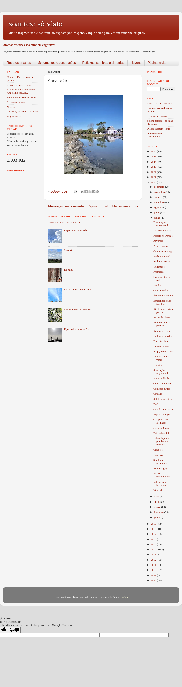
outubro (158, 197)
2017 (154, 533)
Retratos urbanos (19, 62)
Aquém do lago (161, 414)
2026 (154, 151)
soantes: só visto (36, 23)
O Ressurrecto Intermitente (154, 135)
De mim (68, 269)
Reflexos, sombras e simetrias (103, 62)
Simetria (68, 250)
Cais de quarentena (163, 409)
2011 (154, 564)
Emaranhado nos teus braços (162, 302)
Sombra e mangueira (160, 461)
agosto (158, 207)
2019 (154, 523)
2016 (154, 539)
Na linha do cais (161, 261)
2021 (154, 177)
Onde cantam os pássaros (77, 309)
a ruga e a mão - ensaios (159, 103)
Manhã (157, 285)
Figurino (158, 364)
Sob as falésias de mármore (78, 289)
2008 (154, 580)
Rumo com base (161, 330)
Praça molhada (161, 378)
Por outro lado (160, 341)
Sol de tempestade (163, 399)
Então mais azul (161, 256)
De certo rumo (161, 346)
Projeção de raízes (163, 351)
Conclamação (160, 290)
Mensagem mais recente (66, 206)
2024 (154, 161)
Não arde (158, 490)
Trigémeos (159, 266)
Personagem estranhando (161, 224)
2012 (154, 559)
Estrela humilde (161, 433)
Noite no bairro (161, 427)
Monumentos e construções (56, 62)
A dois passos (160, 245)
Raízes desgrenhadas (162, 475)
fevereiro (159, 512)
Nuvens (136, 62)
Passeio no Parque (163, 235)
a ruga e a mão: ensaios (19, 84)
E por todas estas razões (76, 329)
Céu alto (157, 393)
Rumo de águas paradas (161, 324)
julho (157, 212)
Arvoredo (158, 240)
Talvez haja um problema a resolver (161, 441)
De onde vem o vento (161, 358)
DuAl (156, 404)
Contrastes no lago (163, 251)
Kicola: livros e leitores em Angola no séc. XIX (21, 91)
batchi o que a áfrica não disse (64, 222)
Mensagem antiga (125, 206)
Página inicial (157, 62)
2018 (154, 528)
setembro (159, 202)
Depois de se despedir (75, 230)
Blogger (124, 596)
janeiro (158, 517)
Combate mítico (161, 388)
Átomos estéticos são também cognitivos (29, 45)
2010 (154, 570)
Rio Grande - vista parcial (163, 310)
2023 (154, 166)
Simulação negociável (160, 372)
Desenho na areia (162, 230)
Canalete (158, 449)
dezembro (159, 186)
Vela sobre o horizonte (160, 483)
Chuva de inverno (162, 383)
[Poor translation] (14, 630)
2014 (154, 549)
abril (156, 501)
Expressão (158, 454)
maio (157, 496)
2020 (154, 182)
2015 (154, 544)
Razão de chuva (161, 317)
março (157, 506)
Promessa (158, 271)
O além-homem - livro (158, 128)
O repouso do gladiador (160, 421)
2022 (154, 172)
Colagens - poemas (157, 116)
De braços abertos (162, 335)
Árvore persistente (163, 295)
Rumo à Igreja (160, 468)
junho (157, 217)
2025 (154, 156)
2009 (154, 575)
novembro (159, 192)
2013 (154, 554)
